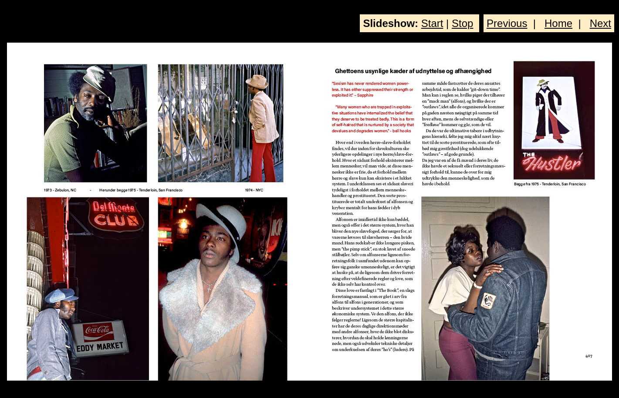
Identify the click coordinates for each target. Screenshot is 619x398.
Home (558, 23)
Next (600, 23)
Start (432, 23)
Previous (507, 23)
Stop (462, 23)
